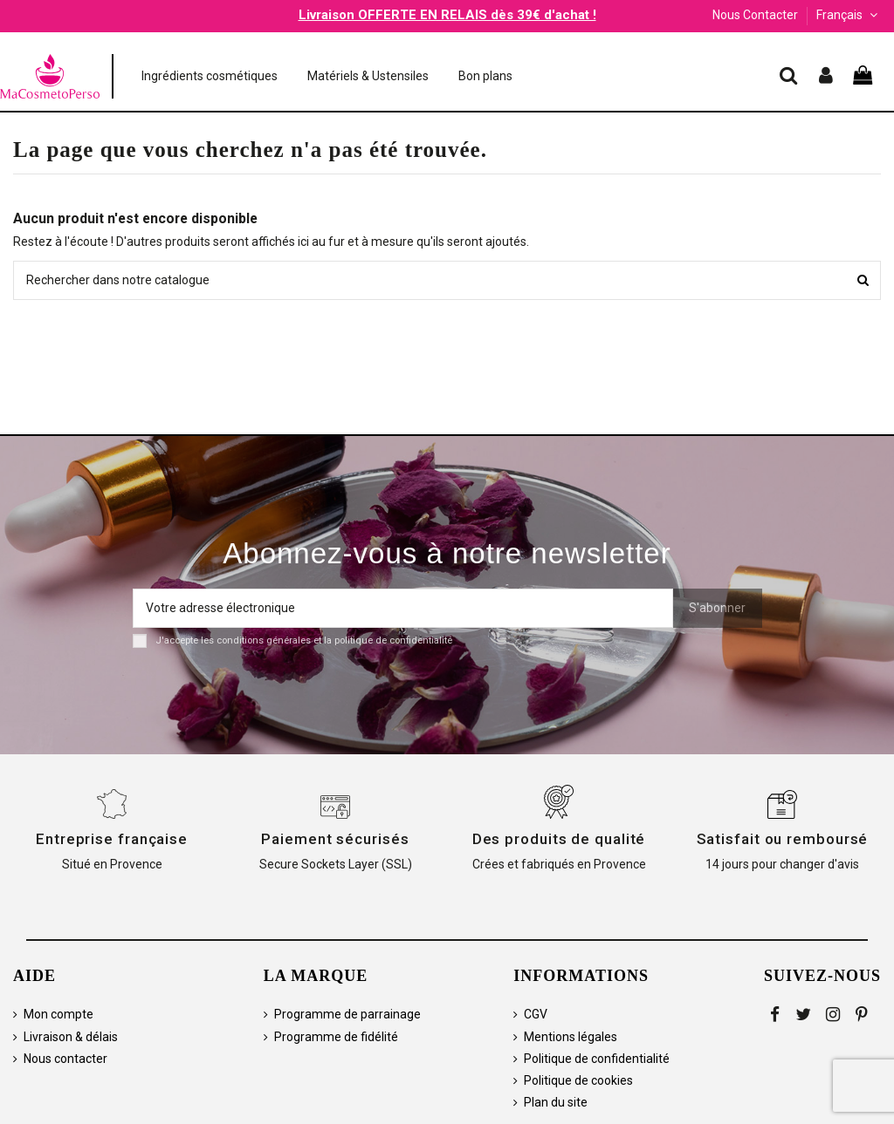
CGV (535, 1014)
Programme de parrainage (347, 1014)
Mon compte (58, 1014)
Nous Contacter (755, 15)
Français (848, 15)
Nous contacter (65, 1059)
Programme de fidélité (336, 1037)
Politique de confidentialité (597, 1059)
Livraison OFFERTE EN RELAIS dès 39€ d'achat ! (447, 15)
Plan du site (556, 1102)
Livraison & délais (71, 1037)
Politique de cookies (578, 1080)
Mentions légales (570, 1037)
